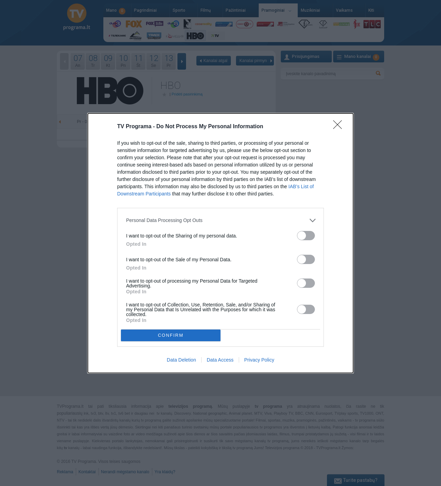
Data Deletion (181, 360)
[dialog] (220, 243)
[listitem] (220, 220)
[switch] (306, 235)
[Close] (339, 126)
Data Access (220, 360)
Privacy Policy (259, 360)
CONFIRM (171, 334)
